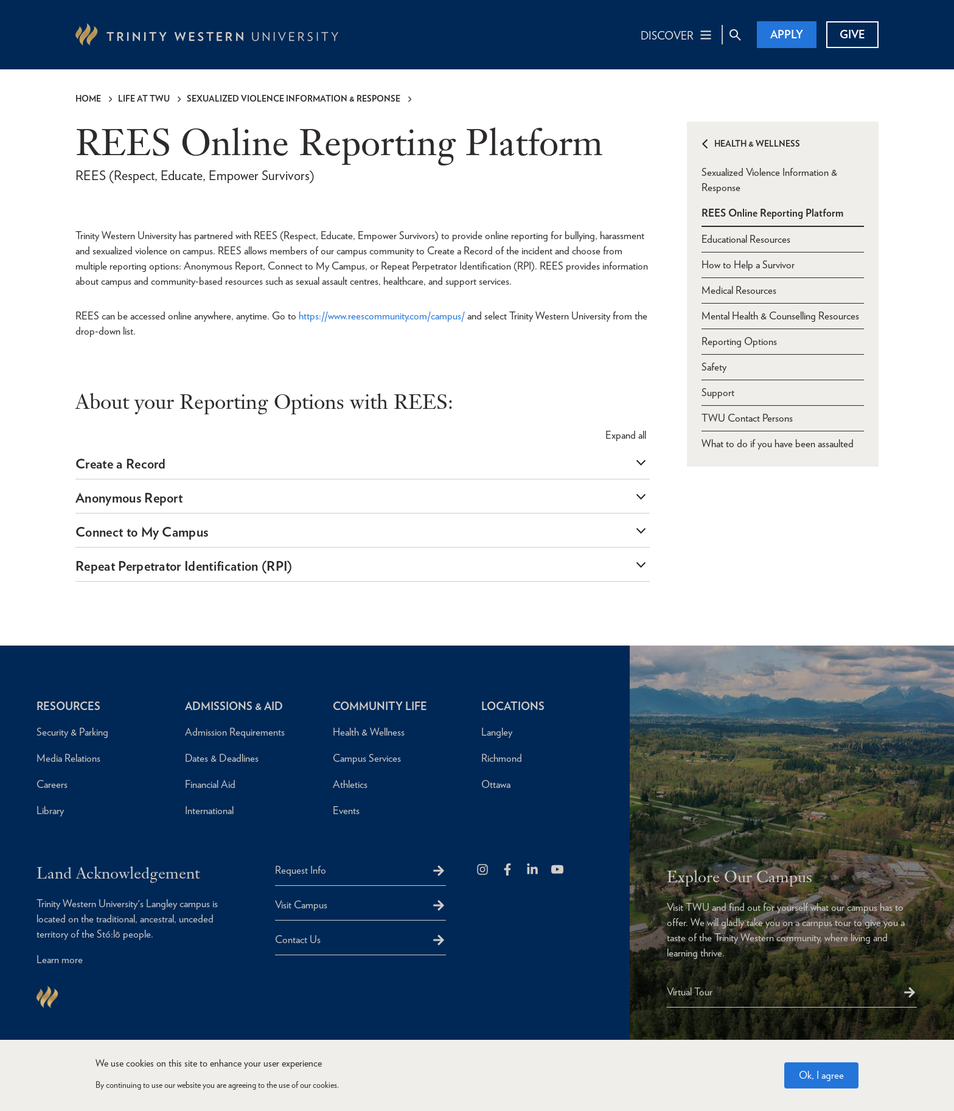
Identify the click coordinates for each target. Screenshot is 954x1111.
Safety (714, 367)
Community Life (380, 706)
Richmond (501, 758)
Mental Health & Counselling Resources (780, 316)
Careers (52, 784)
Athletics (350, 784)
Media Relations (68, 758)
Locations (513, 706)
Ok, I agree (821, 1075)
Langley (496, 732)
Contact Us (298, 939)
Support (718, 392)
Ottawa (495, 784)
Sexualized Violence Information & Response (293, 98)
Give (852, 34)
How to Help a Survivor (748, 265)
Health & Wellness (757, 143)
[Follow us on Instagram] (483, 870)
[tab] (362, 463)
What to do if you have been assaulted (778, 443)
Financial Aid (210, 784)
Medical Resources (739, 290)
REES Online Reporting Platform (772, 213)
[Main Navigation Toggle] (677, 34)
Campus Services (367, 758)
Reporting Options (739, 341)
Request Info (300, 870)
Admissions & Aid (234, 706)
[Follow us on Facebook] (508, 870)
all (625, 435)
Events (346, 810)
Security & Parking (72, 732)
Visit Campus (301, 905)
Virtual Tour (689, 992)
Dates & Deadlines (222, 758)
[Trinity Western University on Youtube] (558, 870)
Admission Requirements (235, 732)
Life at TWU (144, 98)
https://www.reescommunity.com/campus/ (382, 316)
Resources (68, 706)
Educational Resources (746, 239)
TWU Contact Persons (747, 418)
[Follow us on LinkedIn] (533, 870)
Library (50, 810)
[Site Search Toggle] (735, 34)
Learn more (60, 959)
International (209, 810)
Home (88, 98)
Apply (786, 34)
